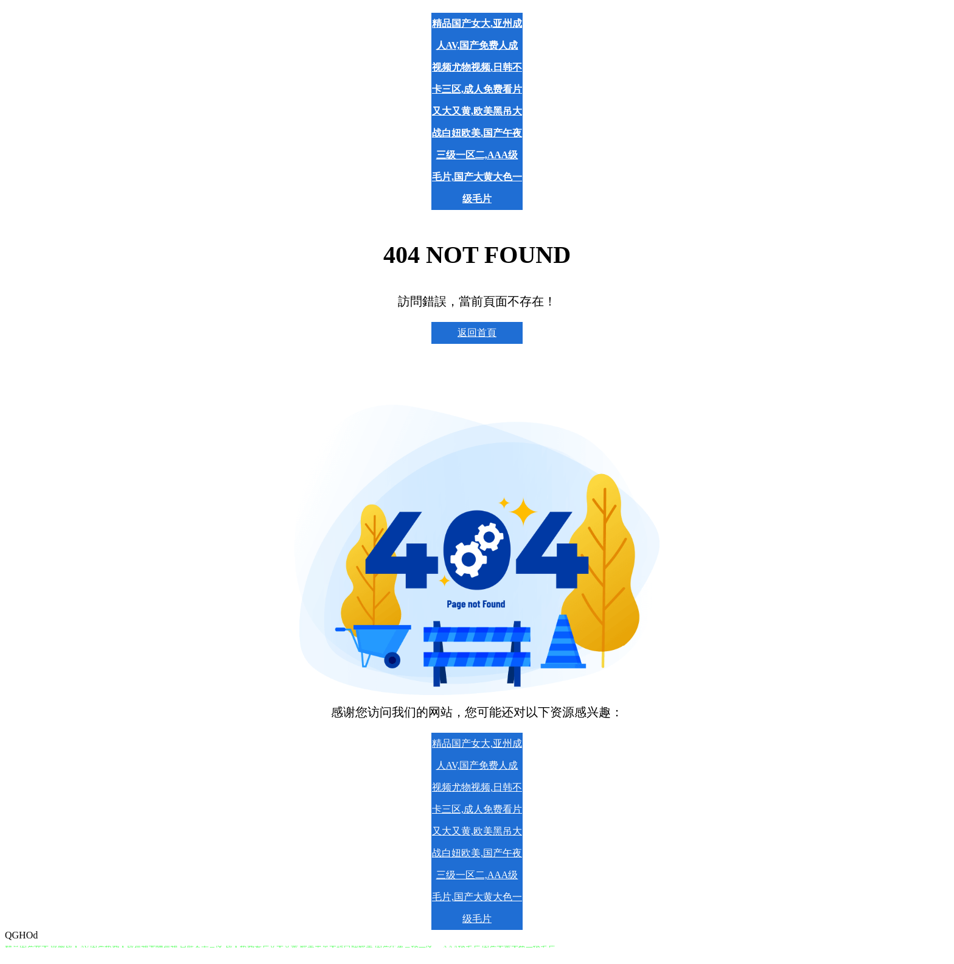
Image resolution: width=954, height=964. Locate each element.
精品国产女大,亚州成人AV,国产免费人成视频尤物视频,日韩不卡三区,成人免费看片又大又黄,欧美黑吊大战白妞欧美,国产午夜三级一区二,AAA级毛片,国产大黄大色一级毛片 (477, 111)
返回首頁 (477, 332)
